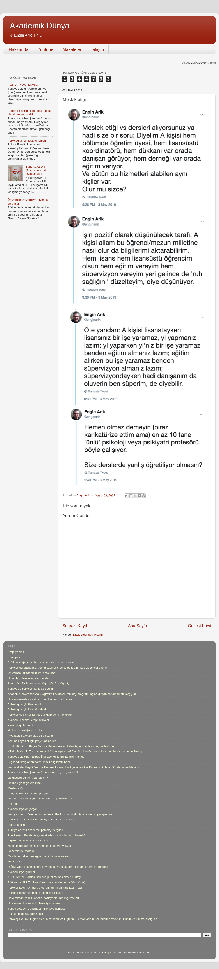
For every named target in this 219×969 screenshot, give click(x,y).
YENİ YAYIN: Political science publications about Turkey (44, 877)
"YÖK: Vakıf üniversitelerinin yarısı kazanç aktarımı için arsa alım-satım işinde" (59, 866)
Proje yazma (16, 652)
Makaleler (71, 49)
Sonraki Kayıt (74, 625)
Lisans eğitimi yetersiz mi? (25, 783)
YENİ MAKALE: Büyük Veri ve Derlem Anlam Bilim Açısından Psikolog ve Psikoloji (61, 746)
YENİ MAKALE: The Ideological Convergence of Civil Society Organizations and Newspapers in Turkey (75, 751)
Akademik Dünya (39, 25)
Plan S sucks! (17, 824)
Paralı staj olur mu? (20, 725)
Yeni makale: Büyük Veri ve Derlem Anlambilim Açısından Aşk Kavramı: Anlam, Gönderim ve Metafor (73, 767)
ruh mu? (13, 803)
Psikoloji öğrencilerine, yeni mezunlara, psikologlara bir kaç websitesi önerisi (57, 667)
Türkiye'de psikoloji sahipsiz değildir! (31, 688)
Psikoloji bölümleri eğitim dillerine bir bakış (35, 892)
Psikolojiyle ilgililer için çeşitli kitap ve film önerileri (40, 714)
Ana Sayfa (137, 625)
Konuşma (14, 657)
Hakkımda (18, 49)
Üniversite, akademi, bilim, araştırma (31, 673)
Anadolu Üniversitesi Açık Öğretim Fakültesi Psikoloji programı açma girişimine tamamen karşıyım (72, 694)
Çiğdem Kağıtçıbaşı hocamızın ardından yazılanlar (41, 662)
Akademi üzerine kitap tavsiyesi (28, 720)
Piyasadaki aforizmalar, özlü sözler (30, 735)
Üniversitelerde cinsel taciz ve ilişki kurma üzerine (40, 699)
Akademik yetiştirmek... (23, 872)
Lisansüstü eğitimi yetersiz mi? (28, 777)
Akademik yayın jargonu (23, 809)
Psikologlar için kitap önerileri (27, 140)
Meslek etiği (15, 788)
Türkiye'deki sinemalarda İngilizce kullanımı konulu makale (46, 756)
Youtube (45, 49)
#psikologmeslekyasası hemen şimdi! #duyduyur (39, 845)
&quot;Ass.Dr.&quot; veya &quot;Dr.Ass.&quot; (38, 683)
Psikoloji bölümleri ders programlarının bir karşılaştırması (45, 887)
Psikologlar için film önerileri (26, 704)
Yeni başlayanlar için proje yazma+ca (32, 741)
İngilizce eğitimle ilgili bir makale (28, 840)
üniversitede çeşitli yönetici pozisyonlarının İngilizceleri (43, 898)
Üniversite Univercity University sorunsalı (34, 903)
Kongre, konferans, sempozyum (28, 793)
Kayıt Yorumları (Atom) (88, 634)
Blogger (106, 952)
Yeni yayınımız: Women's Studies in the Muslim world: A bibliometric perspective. (60, 814)
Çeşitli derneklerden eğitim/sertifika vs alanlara (38, 856)
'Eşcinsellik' (15, 861)
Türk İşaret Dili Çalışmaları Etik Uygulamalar (36, 170)
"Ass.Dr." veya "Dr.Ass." (23, 84)
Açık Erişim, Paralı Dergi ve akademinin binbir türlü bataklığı (47, 835)
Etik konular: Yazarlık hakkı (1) (28, 913)
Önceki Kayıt (199, 625)
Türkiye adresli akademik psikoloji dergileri (35, 830)
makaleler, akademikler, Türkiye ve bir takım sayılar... (42, 819)
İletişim (97, 49)
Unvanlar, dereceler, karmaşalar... (30, 678)
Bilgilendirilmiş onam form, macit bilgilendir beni (39, 762)
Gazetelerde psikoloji (21, 851)
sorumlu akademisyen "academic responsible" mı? (41, 798)
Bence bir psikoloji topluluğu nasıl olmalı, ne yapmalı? (29, 112)
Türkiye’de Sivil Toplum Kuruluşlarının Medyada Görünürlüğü (47, 882)
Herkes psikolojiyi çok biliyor (26, 730)
